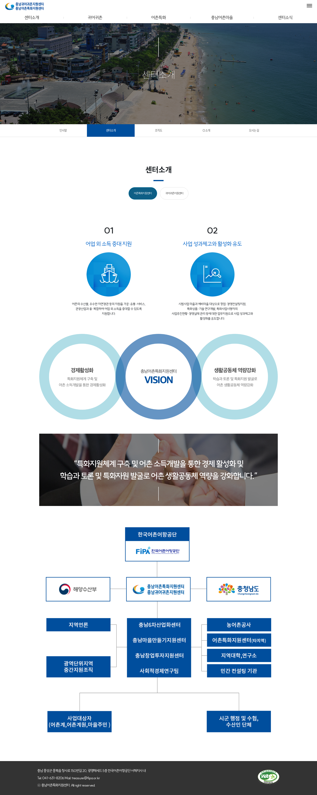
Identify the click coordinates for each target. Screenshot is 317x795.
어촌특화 (158, 17)
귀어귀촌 (95, 17)
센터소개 (31, 17)
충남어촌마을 (222, 17)
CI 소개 (206, 130)
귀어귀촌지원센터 (174, 193)
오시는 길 (254, 130)
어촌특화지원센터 (143, 193)
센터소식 (285, 17)
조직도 (158, 130)
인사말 (63, 130)
